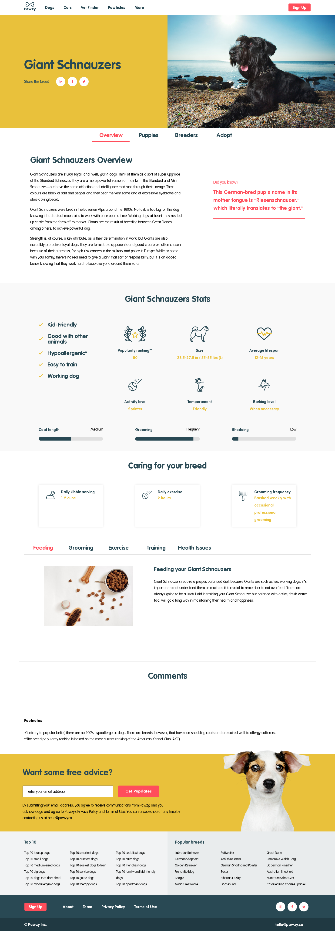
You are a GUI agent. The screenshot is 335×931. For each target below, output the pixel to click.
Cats (68, 7)
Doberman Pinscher (280, 865)
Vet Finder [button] (90, 7)
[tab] (111, 135)
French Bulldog (184, 871)
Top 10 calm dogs (127, 859)
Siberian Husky (231, 878)
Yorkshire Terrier (231, 859)
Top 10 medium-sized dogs (42, 865)
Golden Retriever (186, 865)
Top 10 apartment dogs (131, 884)
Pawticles (116, 7)
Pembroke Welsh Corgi (281, 859)
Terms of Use (115, 811)
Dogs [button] (49, 7)
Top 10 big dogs (34, 871)
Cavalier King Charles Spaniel (286, 884)
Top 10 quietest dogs (83, 859)
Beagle (179, 878)
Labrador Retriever (187, 853)
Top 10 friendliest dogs (131, 865)
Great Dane (274, 853)
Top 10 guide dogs (82, 878)
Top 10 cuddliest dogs (130, 853)
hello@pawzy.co (289, 924)
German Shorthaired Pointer (239, 865)
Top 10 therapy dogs (83, 884)
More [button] (139, 7)
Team (87, 907)
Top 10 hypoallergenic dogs (42, 884)
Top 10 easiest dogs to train (88, 865)
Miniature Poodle (186, 884)
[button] (62, 81)
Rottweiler (227, 853)
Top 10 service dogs (83, 871)
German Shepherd (186, 859)
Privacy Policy (87, 811)
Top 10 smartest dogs (84, 853)
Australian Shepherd (280, 871)
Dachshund (228, 884)
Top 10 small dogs (36, 859)
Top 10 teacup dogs (37, 853)
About (68, 907)
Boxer (224, 871)
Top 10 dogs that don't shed (42, 878)
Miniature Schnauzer (280, 878)
